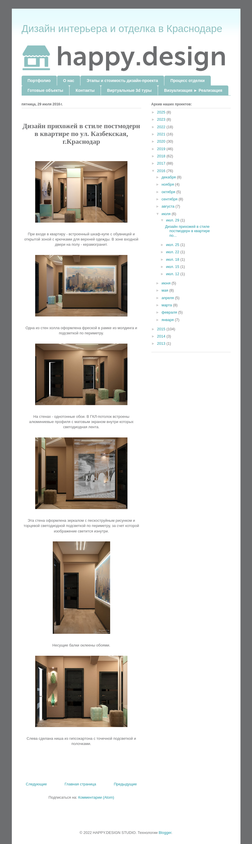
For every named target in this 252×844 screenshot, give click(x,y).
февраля (169, 312)
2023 (162, 119)
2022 (162, 127)
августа (168, 206)
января (168, 320)
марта (167, 305)
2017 (162, 163)
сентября (169, 199)
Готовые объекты (45, 90)
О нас (68, 80)
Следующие (36, 784)
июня (166, 283)
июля (166, 214)
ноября (168, 184)
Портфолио (39, 80)
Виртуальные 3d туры (129, 90)
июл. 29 (173, 220)
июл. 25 (173, 245)
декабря (169, 177)
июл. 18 (173, 259)
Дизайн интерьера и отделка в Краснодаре (122, 28)
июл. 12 (173, 274)
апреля (168, 298)
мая (165, 290)
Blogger (165, 832)
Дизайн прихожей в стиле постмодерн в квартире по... (187, 231)
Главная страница (80, 784)
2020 (162, 141)
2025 (162, 112)
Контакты (85, 90)
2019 (162, 149)
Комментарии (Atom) (96, 797)
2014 (162, 336)
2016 (162, 171)
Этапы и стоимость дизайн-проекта (122, 80)
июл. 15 (173, 266)
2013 (162, 343)
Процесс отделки (187, 80)
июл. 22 (173, 252)
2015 (162, 329)
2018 (162, 156)
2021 (162, 134)
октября (168, 192)
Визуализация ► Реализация (193, 90)
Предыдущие (125, 784)
